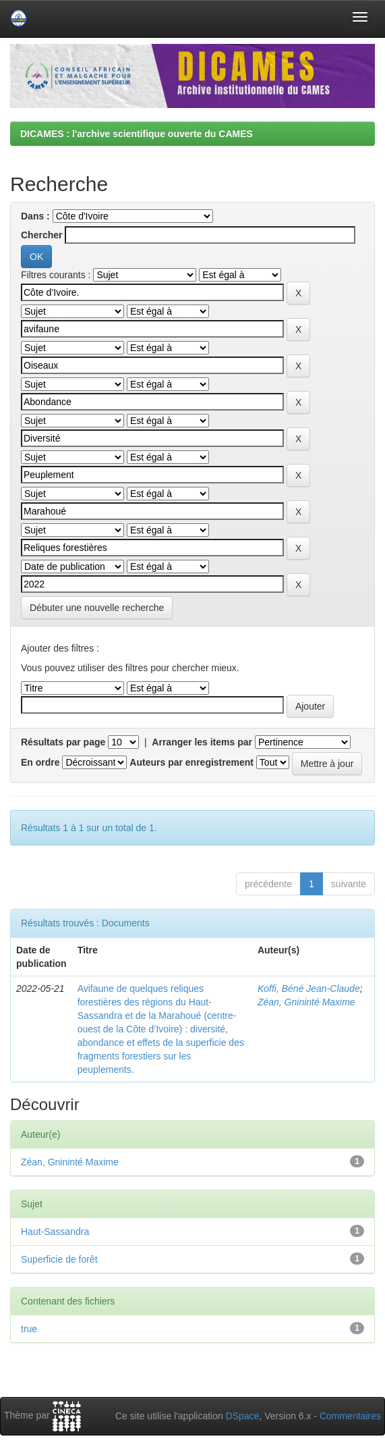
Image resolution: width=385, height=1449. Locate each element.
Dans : (35, 216)
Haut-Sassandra (55, 1231)
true (29, 1328)
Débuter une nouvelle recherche (97, 607)
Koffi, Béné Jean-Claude (309, 988)
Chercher (41, 235)
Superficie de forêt (59, 1259)
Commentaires (350, 1416)
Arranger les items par (202, 742)
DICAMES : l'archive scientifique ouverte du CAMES (136, 133)
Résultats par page (63, 742)
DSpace (243, 1416)
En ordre (40, 762)
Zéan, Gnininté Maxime (306, 1002)
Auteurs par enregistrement (191, 762)
